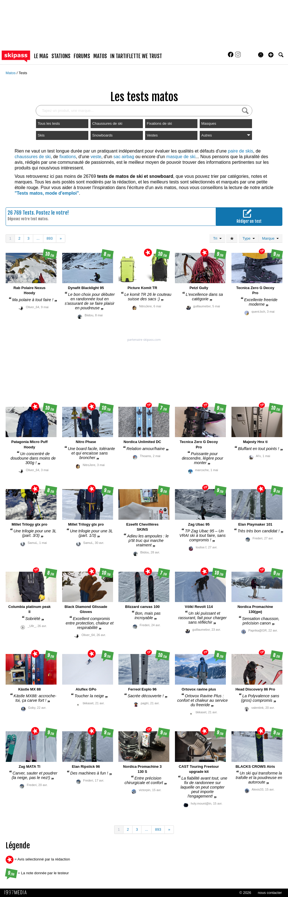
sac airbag (123, 156)
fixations (67, 156)
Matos (11, 73)
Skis (41, 135)
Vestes (152, 135)
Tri (217, 238)
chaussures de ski (33, 156)
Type (248, 238)
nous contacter (270, 893)
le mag (41, 56)
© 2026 (245, 893)
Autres (225, 135)
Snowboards (102, 135)
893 (50, 238)
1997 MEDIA (17, 892)
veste (96, 156)
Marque (270, 238)
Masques (208, 123)
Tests (23, 73)
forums (82, 56)
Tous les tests (49, 123)
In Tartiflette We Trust (136, 56)
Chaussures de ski (107, 123)
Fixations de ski (159, 123)
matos (100, 56)
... (38, 238)
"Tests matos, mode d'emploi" (47, 193)
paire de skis (240, 151)
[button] (271, 55)
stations (60, 56)
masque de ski (180, 156)
